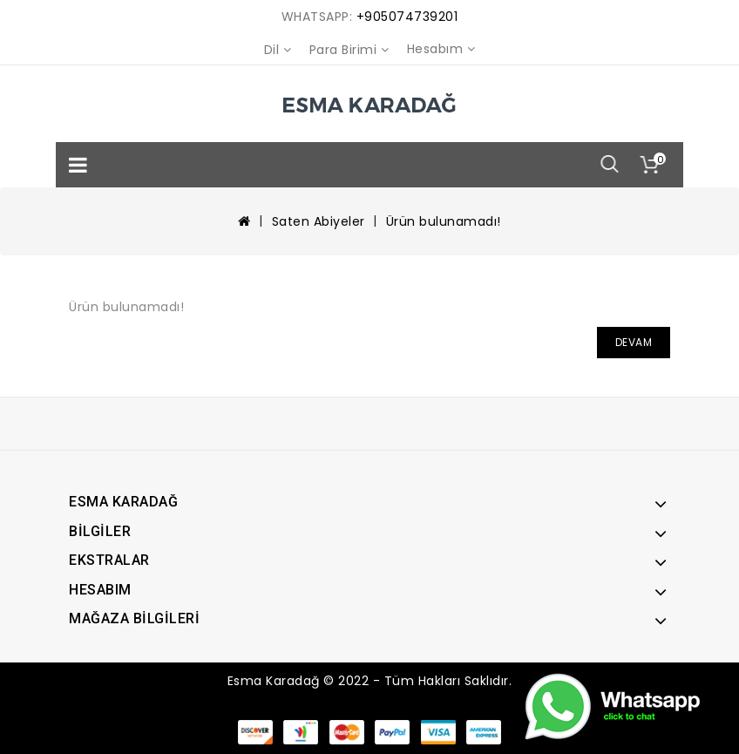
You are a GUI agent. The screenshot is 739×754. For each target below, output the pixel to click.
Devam (634, 342)
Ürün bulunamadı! (443, 221)
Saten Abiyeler (318, 221)
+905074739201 (407, 16)
